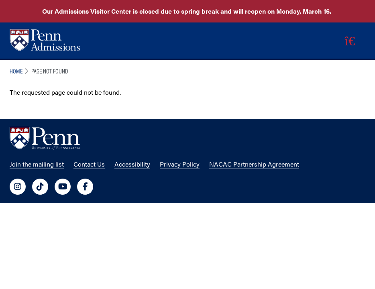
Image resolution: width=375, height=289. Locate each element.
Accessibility (132, 164)
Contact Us (89, 164)
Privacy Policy (180, 164)
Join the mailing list (37, 164)
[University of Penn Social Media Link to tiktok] (40, 187)
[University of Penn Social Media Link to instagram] (18, 187)
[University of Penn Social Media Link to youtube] (63, 187)
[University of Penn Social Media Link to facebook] (85, 187)
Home (16, 70)
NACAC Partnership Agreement (254, 164)
